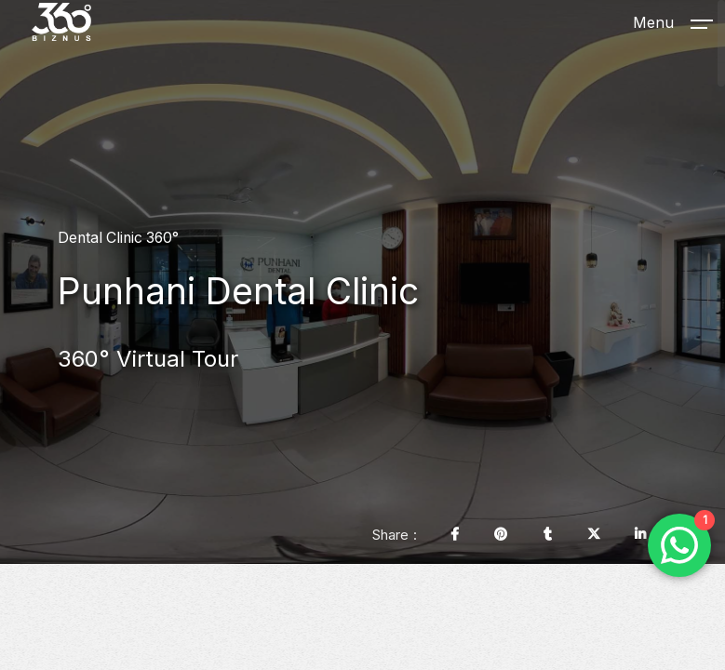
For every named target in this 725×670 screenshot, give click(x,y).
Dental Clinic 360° (118, 238)
